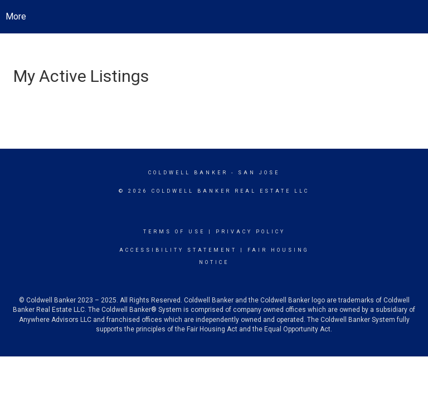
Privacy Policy (250, 231)
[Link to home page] (214, 16)
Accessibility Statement (178, 250)
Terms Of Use (174, 231)
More (16, 16)
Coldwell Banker (188, 172)
